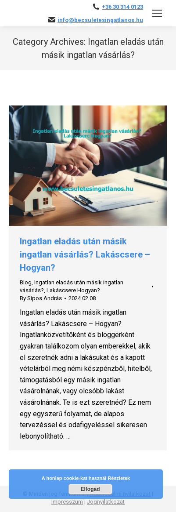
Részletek (119, 478)
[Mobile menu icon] (157, 13)
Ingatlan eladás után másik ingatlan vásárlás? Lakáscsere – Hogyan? (85, 254)
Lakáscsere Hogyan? (73, 290)
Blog (26, 282)
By (41, 298)
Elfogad (90, 489)
